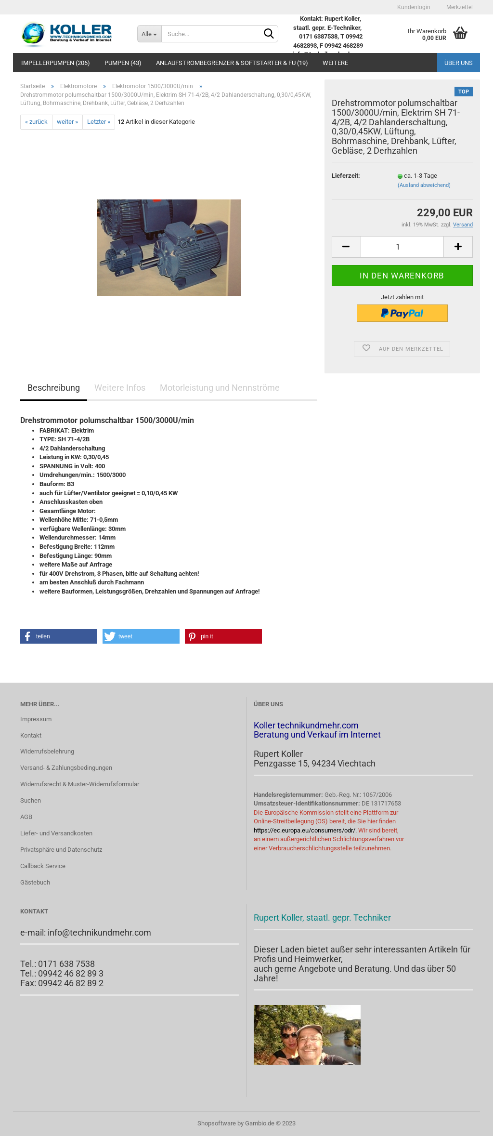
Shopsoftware (216, 1123)
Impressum (36, 719)
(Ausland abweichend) (424, 185)
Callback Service (42, 866)
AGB (26, 816)
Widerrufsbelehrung (47, 751)
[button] (58, 636)
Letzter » (98, 121)
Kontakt (30, 735)
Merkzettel (459, 7)
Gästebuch (35, 882)
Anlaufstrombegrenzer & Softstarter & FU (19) (232, 62)
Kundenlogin (413, 7)
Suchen (30, 800)
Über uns (458, 62)
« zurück (36, 121)
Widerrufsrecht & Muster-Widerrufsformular (79, 784)
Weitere (335, 62)
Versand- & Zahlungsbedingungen (66, 767)
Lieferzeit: (346, 175)
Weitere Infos (119, 388)
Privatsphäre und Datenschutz (61, 849)
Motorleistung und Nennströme (220, 388)
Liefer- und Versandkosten (56, 833)
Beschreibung (53, 388)
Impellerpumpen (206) (55, 62)
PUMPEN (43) (123, 62)
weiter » (67, 121)
